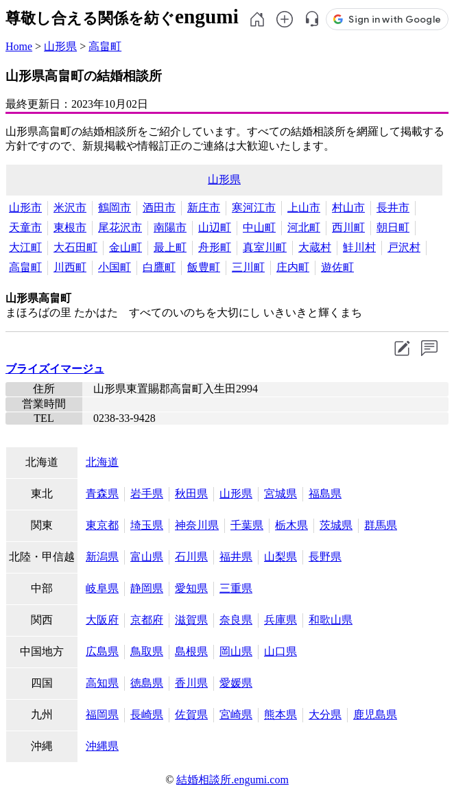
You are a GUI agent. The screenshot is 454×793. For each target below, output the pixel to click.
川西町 (69, 267)
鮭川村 (359, 247)
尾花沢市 (120, 227)
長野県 (325, 557)
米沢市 (69, 207)
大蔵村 (314, 247)
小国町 (114, 267)
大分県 (325, 714)
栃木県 (291, 525)
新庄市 (203, 207)
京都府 (146, 620)
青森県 (102, 493)
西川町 (348, 227)
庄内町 (292, 267)
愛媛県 (235, 683)
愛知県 (191, 588)
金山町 (125, 247)
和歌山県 (331, 620)
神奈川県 (197, 525)
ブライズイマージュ (54, 369)
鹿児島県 (375, 714)
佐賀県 (191, 714)
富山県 (146, 557)
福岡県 (102, 714)
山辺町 (214, 227)
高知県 (102, 683)
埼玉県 (146, 525)
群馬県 (380, 525)
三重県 (235, 588)
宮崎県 (235, 714)
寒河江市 (254, 207)
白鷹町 (159, 267)
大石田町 (75, 247)
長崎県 (146, 714)
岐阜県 (102, 588)
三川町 (248, 267)
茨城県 (336, 525)
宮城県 (280, 493)
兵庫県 (280, 620)
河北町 (303, 227)
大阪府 (102, 620)
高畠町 (104, 46)
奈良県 (235, 620)
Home (18, 46)
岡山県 (235, 651)
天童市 (25, 227)
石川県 (191, 557)
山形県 (60, 46)
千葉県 (246, 525)
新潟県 (102, 557)
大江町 (25, 247)
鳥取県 (146, 651)
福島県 (325, 493)
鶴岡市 (114, 207)
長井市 (393, 207)
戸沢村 (403, 247)
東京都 (102, 525)
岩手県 (146, 493)
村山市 (348, 207)
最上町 (170, 247)
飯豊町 (203, 267)
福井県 (235, 557)
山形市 (25, 207)
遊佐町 (337, 267)
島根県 (191, 651)
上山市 (303, 207)
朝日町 (393, 227)
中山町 (259, 227)
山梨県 (280, 557)
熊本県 (280, 714)
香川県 (191, 683)
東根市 (69, 227)
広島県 (102, 651)
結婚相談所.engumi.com (232, 779)
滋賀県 (191, 620)
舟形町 (214, 247)
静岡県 (146, 588)
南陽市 (170, 227)
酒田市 (159, 207)
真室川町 (265, 247)
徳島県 (146, 683)
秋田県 (191, 493)
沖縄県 (102, 746)
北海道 (102, 462)
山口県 (280, 651)
